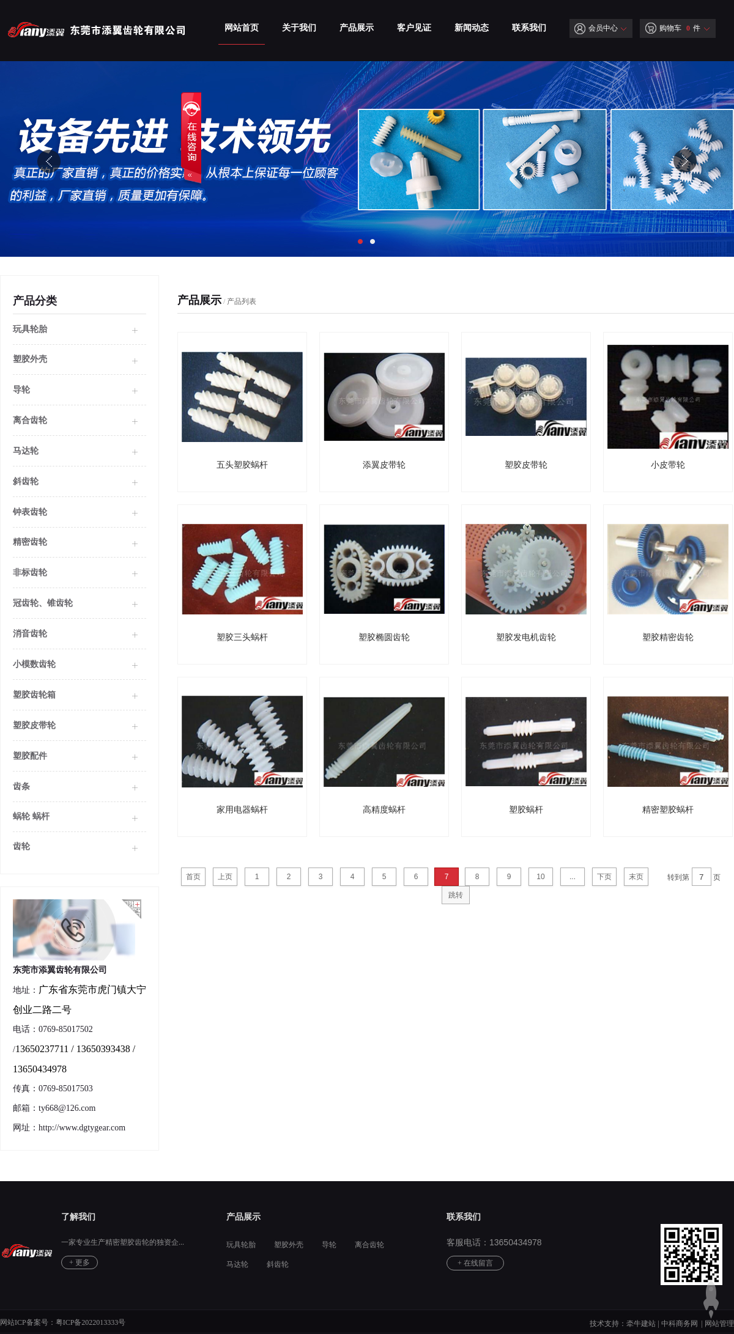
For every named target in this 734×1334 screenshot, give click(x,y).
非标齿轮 (30, 572)
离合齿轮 (30, 420)
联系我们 (529, 27)
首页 (193, 876)
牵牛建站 (641, 1323)
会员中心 (596, 28)
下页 (604, 876)
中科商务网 (679, 1323)
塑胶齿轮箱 (34, 694)
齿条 (21, 786)
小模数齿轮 (34, 664)
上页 (225, 876)
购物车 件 (672, 28)
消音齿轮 (30, 633)
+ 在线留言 (475, 1263)
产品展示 (356, 27)
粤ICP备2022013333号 (91, 1322)
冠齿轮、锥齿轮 (43, 603)
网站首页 (241, 27)
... (572, 876)
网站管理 (719, 1323)
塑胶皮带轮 (34, 725)
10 (540, 876)
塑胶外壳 (288, 1244)
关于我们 (299, 27)
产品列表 (241, 301)
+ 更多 (79, 1262)
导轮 (21, 389)
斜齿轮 (26, 481)
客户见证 (414, 27)
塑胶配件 (30, 756)
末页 (636, 876)
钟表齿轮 (30, 512)
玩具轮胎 (30, 329)
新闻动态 (471, 27)
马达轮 (26, 450)
